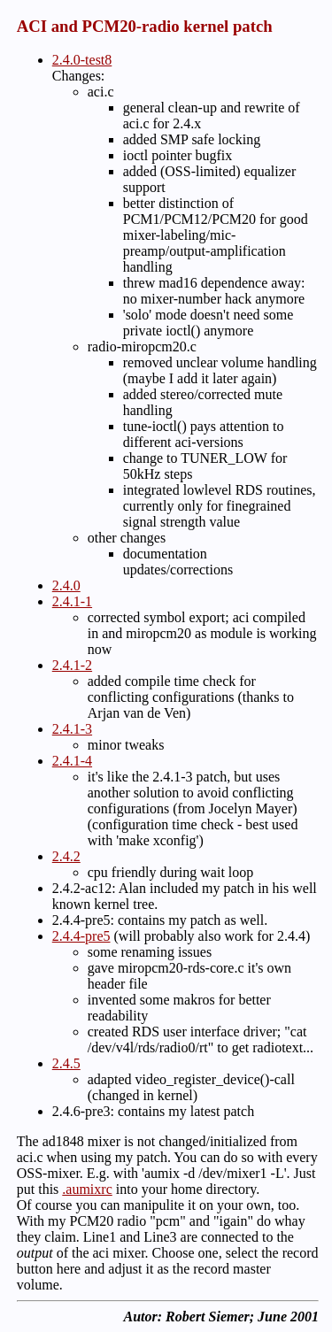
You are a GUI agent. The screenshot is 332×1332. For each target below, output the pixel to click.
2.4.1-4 (72, 760)
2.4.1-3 (72, 728)
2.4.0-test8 (82, 59)
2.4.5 (66, 1063)
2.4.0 (66, 585)
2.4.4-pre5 (81, 935)
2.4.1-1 (72, 601)
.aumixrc (87, 1189)
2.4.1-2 (72, 665)
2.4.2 (66, 856)
